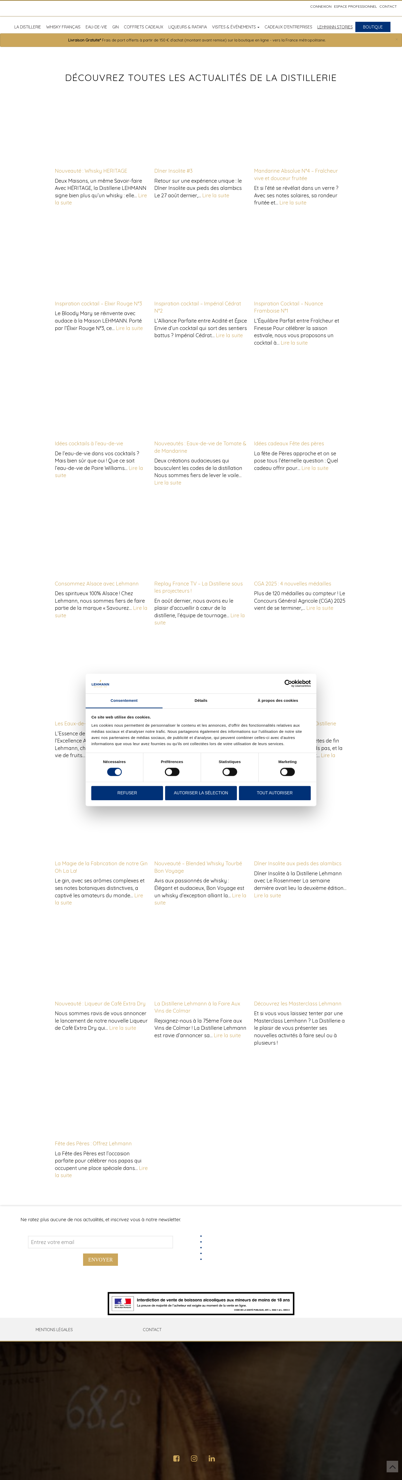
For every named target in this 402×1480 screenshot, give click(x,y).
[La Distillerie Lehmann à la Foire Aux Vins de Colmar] (201, 956)
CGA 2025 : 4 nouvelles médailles (292, 583)
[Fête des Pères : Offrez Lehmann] (101, 1096)
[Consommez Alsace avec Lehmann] (101, 536)
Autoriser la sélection (201, 793)
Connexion (320, 6)
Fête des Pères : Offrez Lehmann (93, 1143)
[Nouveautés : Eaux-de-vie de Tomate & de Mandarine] (201, 396)
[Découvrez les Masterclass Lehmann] (300, 956)
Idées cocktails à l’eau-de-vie (89, 443)
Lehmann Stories (335, 26)
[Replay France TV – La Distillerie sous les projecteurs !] (201, 536)
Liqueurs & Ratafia (187, 26)
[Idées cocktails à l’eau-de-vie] (101, 396)
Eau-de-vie (96, 26)
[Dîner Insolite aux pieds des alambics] (300, 816)
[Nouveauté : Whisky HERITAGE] (101, 123)
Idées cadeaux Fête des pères (289, 443)
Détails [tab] (201, 700)
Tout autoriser (275, 793)
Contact (388, 6)
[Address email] (100, 1242)
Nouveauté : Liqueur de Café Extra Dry (100, 1003)
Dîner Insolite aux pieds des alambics (297, 863)
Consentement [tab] (123, 700)
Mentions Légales (54, 1329)
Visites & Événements (235, 26)
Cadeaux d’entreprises (288, 26)
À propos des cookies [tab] (278, 700)
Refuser (127, 793)
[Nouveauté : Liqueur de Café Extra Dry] (101, 956)
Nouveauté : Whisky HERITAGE (91, 171)
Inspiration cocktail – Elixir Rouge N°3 (98, 303)
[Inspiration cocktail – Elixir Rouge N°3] (101, 256)
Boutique (373, 26)
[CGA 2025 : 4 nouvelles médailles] (300, 536)
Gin (115, 26)
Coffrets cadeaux (143, 26)
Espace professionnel (355, 6)
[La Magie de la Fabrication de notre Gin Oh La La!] (101, 816)
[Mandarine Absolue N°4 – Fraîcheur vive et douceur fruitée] (300, 123)
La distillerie (27, 26)
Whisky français (63, 26)
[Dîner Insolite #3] (201, 123)
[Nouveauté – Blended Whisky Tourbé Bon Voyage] (201, 816)
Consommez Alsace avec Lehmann (97, 583)
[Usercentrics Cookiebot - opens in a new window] (288, 683)
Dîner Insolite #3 (173, 171)
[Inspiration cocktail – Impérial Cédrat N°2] (201, 256)
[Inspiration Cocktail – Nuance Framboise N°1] (300, 256)
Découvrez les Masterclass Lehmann (297, 1003)
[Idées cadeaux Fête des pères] (300, 396)
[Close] (396, 39)
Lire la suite (215, 195)
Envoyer (100, 1259)
